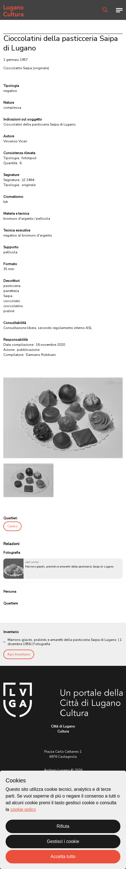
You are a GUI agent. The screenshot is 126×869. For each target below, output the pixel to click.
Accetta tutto (63, 856)
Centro (12, 526)
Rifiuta (63, 826)
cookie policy (23, 809)
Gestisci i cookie (63, 841)
